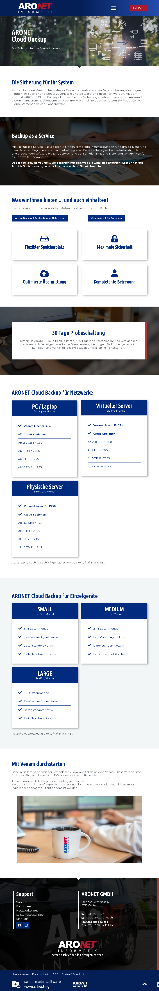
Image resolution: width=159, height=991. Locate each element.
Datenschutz (41, 974)
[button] (114, 8)
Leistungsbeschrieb (30, 914)
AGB (56, 974)
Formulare (23, 906)
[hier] (95, 775)
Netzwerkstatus (27, 910)
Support (21, 902)
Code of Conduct (73, 974)
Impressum (21, 974)
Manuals (22, 918)
